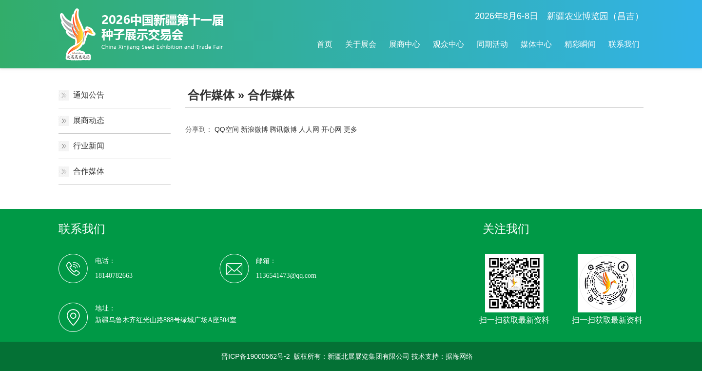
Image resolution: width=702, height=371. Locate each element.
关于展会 (360, 44)
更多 (350, 129)
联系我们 (624, 44)
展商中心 (404, 44)
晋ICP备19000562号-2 (255, 356)
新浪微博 (254, 129)
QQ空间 (226, 129)
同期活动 (492, 44)
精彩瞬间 (580, 44)
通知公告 (88, 95)
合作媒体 (88, 171)
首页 (324, 44)
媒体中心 (536, 44)
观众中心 (448, 44)
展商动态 (88, 120)
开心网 (331, 129)
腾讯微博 (283, 129)
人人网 (309, 129)
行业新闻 (88, 146)
